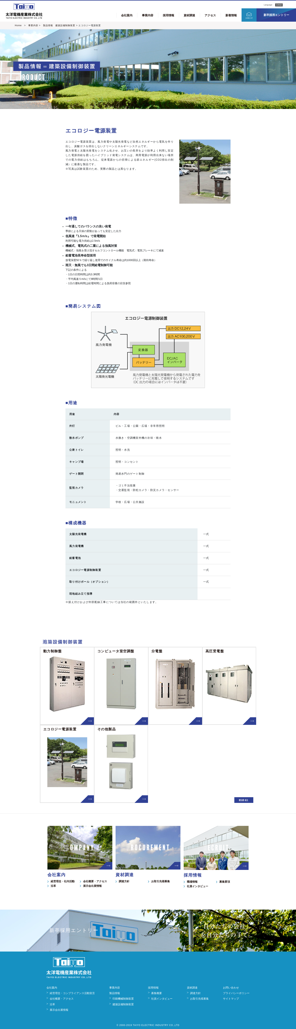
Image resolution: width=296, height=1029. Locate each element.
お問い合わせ (231, 987)
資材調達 (189, 15)
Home (18, 25)
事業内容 (147, 15)
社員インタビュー (197, 886)
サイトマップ (231, 998)
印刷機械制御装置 (123, 998)
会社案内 (126, 15)
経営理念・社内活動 (63, 881)
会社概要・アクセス (95, 881)
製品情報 (114, 993)
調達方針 (124, 881)
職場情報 (192, 881)
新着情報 (231, 15)
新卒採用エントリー (276, 15)
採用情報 (168, 15)
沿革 (53, 885)
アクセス (210, 15)
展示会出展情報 (92, 885)
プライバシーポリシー (236, 993)
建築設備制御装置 (123, 1004)
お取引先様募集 (160, 881)
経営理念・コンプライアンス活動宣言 (72, 993)
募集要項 (224, 881)
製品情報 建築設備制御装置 (57, 25)
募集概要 (156, 993)
